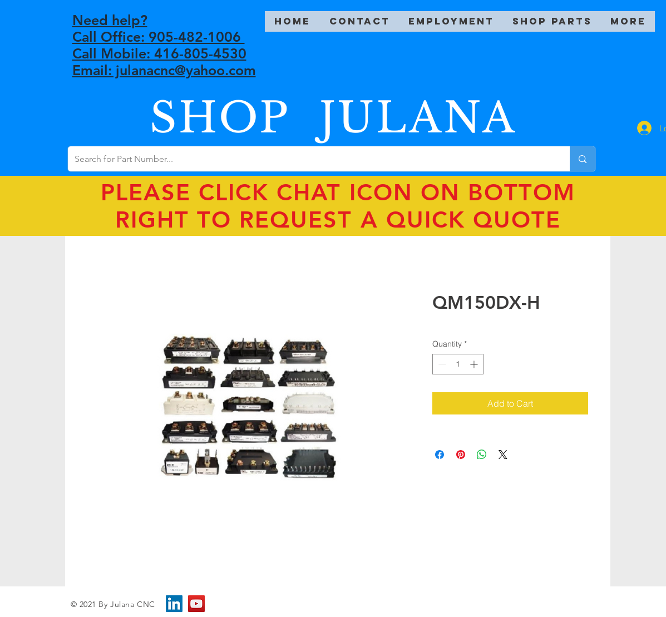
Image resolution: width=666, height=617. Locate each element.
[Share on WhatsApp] (482, 454)
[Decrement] (441, 364)
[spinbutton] (458, 364)
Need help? (109, 20)
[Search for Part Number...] (311, 158)
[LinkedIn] (174, 603)
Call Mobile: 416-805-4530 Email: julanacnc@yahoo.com (164, 61)
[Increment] (475, 364)
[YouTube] (196, 603)
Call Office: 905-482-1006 (158, 36)
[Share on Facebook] (439, 454)
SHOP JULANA (333, 118)
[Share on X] (503, 454)
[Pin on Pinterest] (460, 454)
